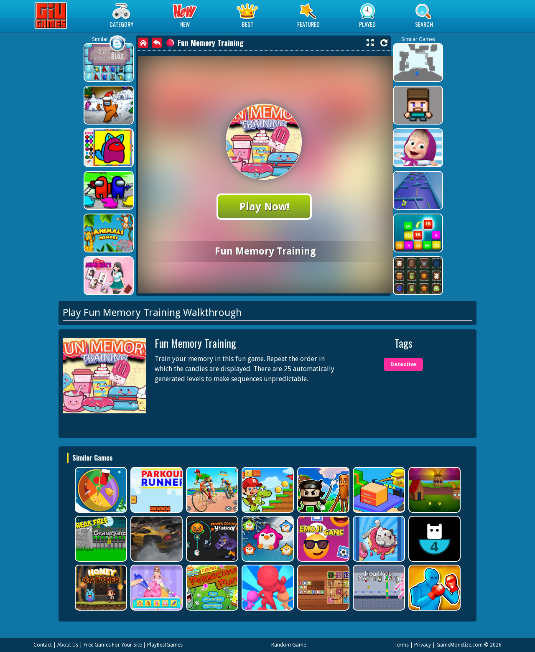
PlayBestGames (165, 645)
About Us (67, 645)
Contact (42, 645)
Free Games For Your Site (113, 645)
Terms (401, 645)
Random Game (288, 645)
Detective (403, 364)
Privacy (422, 645)
